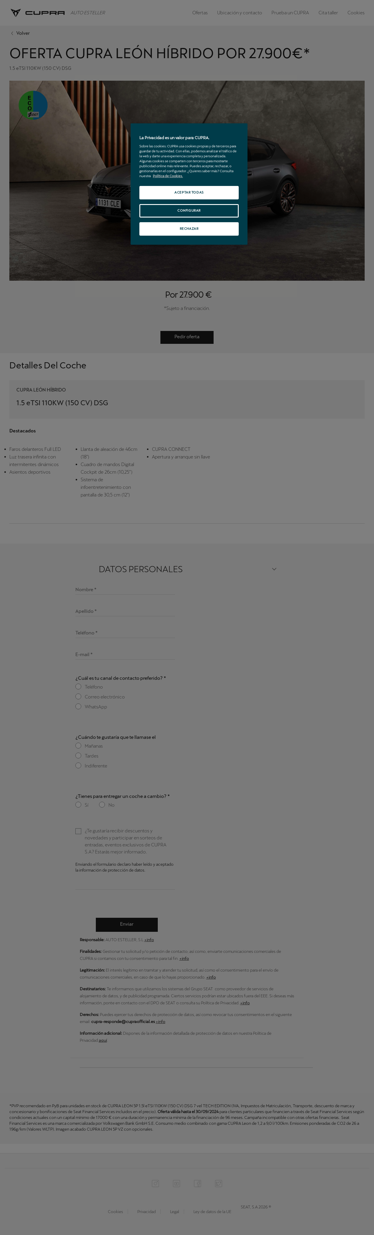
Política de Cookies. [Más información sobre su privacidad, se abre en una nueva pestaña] (168, 176)
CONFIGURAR (189, 210)
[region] (189, 184)
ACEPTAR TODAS (188, 192)
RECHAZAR (189, 229)
